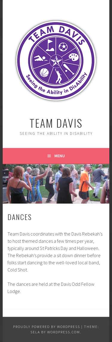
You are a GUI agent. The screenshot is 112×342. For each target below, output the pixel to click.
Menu (59, 155)
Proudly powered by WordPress (46, 326)
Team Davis (56, 123)
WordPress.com (63, 332)
